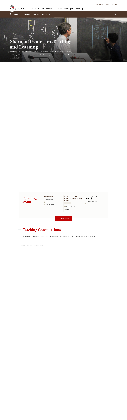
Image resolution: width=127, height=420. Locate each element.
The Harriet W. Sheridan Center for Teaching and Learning (57, 5)
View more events (63, 218)
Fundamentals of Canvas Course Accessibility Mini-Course (73, 198)
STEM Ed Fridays (49, 197)
